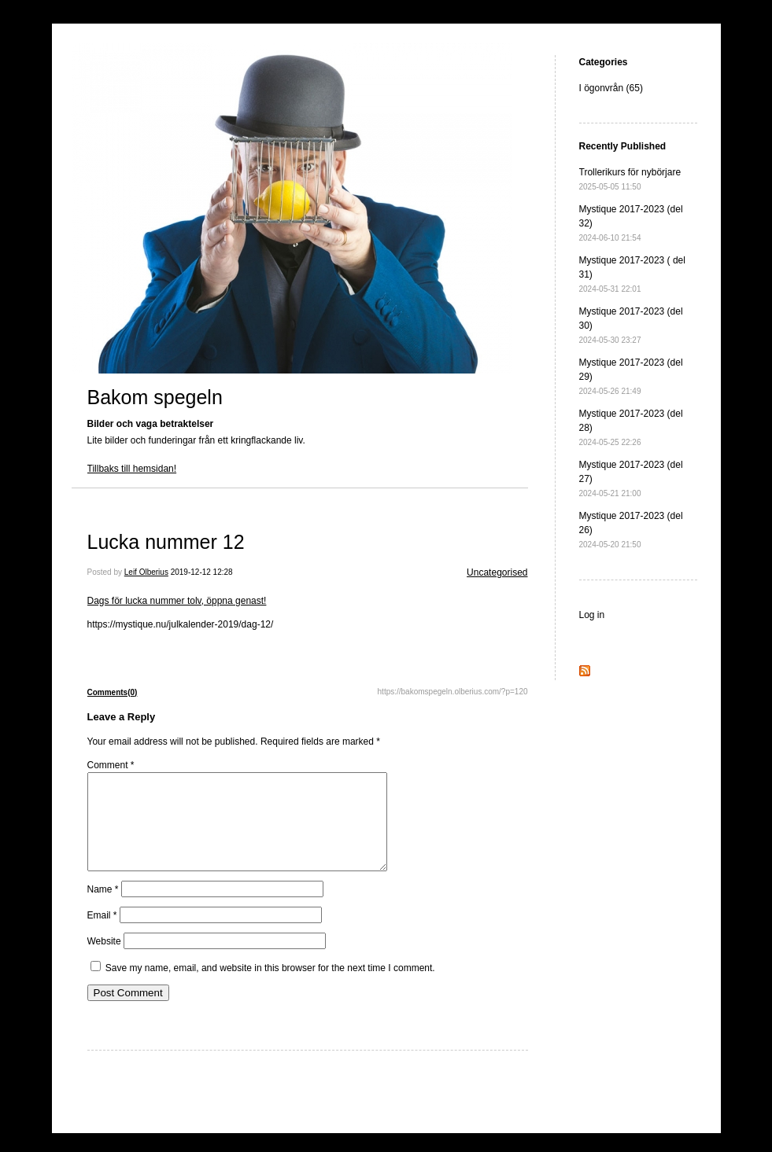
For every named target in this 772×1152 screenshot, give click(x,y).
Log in (592, 614)
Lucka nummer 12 (166, 542)
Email (102, 934)
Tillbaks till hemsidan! (132, 468)
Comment (111, 765)
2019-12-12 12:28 (202, 572)
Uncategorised (497, 572)
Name (103, 908)
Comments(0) (112, 692)
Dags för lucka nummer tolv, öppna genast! (177, 600)
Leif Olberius (146, 572)
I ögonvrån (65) (611, 88)
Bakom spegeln (155, 397)
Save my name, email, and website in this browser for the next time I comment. (270, 986)
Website (104, 960)
